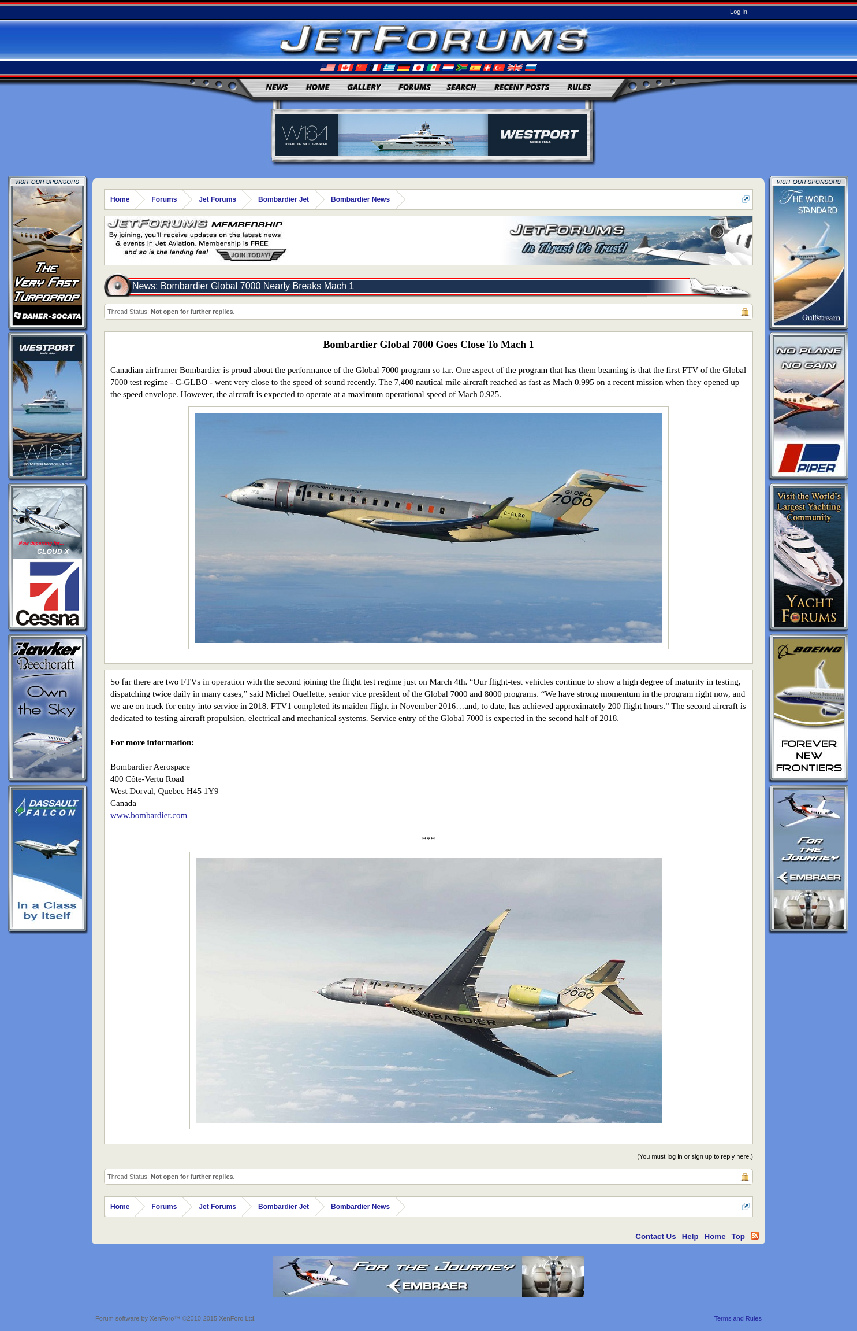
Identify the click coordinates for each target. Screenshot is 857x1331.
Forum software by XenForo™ (175, 1318)
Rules (579, 87)
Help (690, 1236)
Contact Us (655, 1236)
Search (461, 87)
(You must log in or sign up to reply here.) (695, 1156)
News (277, 87)
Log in (738, 11)
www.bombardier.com (148, 815)
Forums (414, 87)
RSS (755, 1236)
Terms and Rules (738, 1318)
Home (317, 87)
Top (738, 1236)
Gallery (364, 87)
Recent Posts (521, 87)
